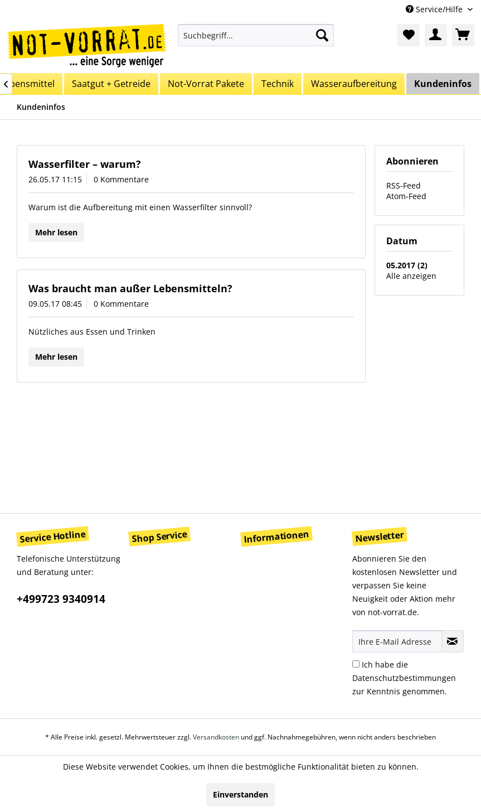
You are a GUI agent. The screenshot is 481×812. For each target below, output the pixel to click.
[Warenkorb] (463, 35)
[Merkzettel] (408, 35)
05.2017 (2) (406, 265)
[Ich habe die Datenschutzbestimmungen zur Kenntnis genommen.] (355, 664)
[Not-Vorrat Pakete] (206, 83)
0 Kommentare (121, 179)
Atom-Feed (406, 196)
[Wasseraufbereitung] (354, 83)
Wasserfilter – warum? (84, 164)
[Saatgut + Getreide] (111, 83)
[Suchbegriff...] (256, 35)
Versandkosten (216, 737)
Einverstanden (240, 794)
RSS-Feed (403, 185)
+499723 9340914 (61, 599)
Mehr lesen (56, 232)
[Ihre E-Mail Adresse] (397, 641)
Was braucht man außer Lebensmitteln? (130, 288)
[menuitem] (256, 35)
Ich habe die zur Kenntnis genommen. (404, 678)
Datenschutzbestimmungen (404, 678)
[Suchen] (322, 35)
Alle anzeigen (411, 275)
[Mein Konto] (436, 35)
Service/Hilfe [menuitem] (435, 9)
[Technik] (278, 83)
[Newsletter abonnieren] (452, 641)
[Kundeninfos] (442, 83)
